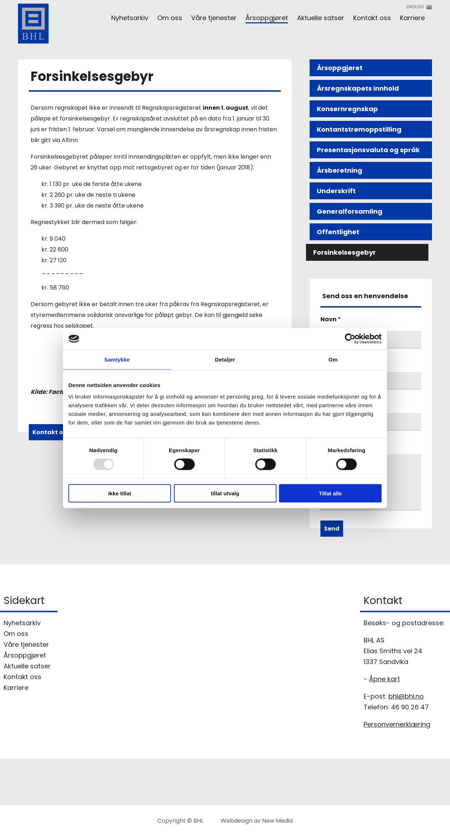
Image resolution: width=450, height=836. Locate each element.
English (419, 7)
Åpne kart (384, 678)
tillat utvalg (225, 493)
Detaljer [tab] (225, 359)
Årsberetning (339, 170)
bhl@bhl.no (406, 696)
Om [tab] (332, 359)
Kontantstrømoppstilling (359, 129)
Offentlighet (338, 231)
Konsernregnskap (347, 108)
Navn (330, 319)
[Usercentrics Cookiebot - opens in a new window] (350, 338)
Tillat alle (330, 493)
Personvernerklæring (397, 724)
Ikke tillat (119, 493)
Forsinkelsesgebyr (344, 252)
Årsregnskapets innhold (358, 88)
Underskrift (336, 190)
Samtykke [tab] (117, 359)
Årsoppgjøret (340, 67)
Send (331, 528)
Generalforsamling (349, 211)
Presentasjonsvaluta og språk (368, 149)
